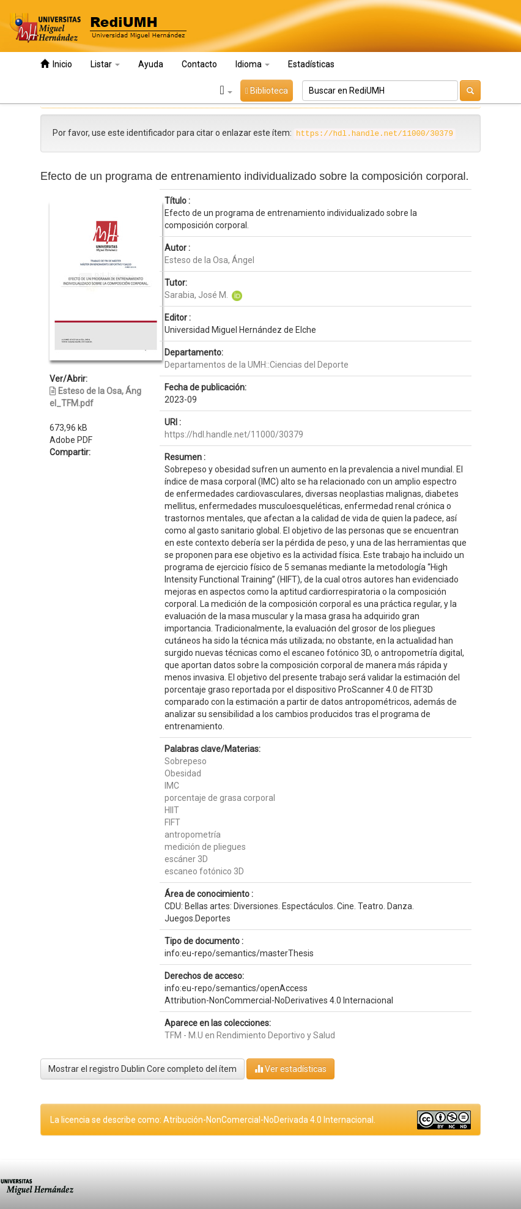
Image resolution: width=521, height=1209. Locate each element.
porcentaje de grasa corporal (219, 798)
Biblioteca (266, 90)
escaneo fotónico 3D (204, 871)
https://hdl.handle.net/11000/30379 (233, 434)
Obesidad (182, 773)
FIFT (172, 822)
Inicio (56, 64)
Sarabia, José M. (196, 295)
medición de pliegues (205, 847)
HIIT (171, 810)
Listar (105, 64)
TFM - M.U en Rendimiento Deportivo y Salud (249, 1035)
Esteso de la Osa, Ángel (209, 260)
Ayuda (150, 64)
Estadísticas (311, 64)
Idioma (252, 64)
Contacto (199, 64)
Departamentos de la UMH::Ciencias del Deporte (256, 365)
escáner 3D (186, 859)
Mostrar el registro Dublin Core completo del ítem (142, 1069)
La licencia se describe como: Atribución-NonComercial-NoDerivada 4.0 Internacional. (212, 1120)
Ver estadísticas (290, 1068)
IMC (171, 785)
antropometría (192, 834)
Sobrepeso (185, 761)
